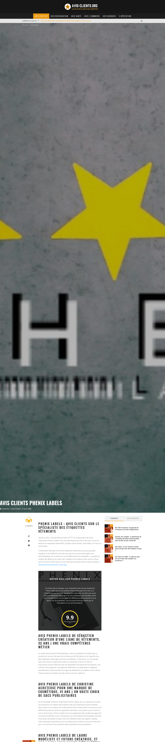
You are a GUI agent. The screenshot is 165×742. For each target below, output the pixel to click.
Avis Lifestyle (41, 16)
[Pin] (29, 545)
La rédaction (27, 506)
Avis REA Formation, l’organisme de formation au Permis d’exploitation (126, 528)
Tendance (114, 518)
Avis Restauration (59, 16)
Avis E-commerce (92, 16)
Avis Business (109, 16)
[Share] (29, 536)
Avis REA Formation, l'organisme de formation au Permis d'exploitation (66, 21)
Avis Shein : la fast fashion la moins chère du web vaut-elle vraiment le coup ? (128, 548)
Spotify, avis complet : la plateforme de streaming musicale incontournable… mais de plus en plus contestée (128, 538)
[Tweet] (29, 541)
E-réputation (125, 16)
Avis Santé (76, 16)
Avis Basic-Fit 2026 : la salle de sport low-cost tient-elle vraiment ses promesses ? (127, 558)
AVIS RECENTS (133, 518)
